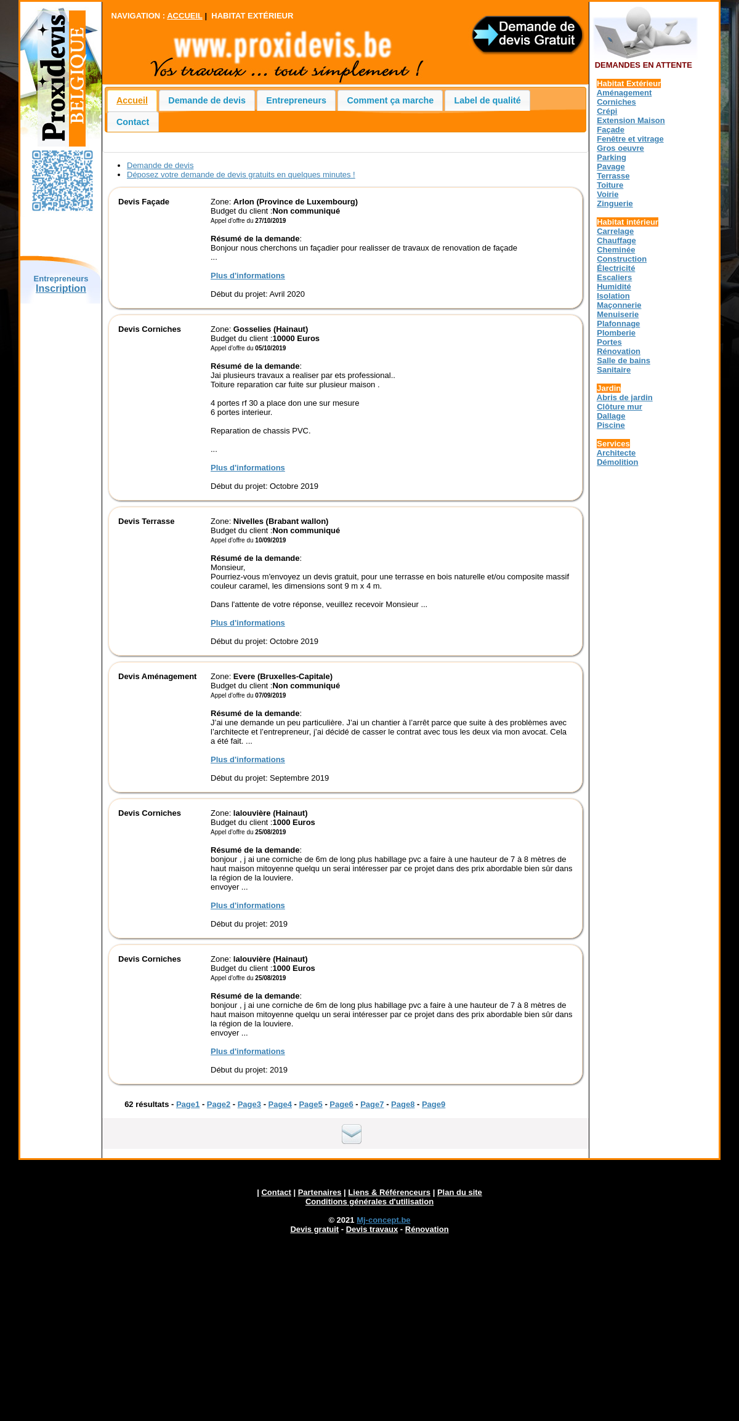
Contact (132, 122)
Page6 (341, 1104)
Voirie (607, 194)
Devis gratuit (314, 1229)
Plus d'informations (248, 275)
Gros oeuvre (620, 148)
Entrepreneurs (296, 100)
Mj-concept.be (383, 1220)
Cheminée (616, 249)
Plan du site (459, 1192)
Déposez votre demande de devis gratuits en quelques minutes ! (241, 174)
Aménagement (624, 92)
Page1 (188, 1104)
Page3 (249, 1104)
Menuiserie (618, 314)
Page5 (310, 1104)
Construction (622, 259)
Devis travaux (372, 1229)
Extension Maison (631, 120)
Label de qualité (487, 100)
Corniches (616, 102)
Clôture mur (619, 406)
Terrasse (613, 175)
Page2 (218, 1104)
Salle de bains (623, 360)
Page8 (402, 1104)
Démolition (617, 462)
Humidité (614, 286)
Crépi (607, 111)
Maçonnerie (619, 305)
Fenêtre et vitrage (630, 138)
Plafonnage (618, 323)
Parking (611, 157)
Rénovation (618, 351)
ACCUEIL (185, 15)
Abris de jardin (625, 397)
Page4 (280, 1104)
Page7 (372, 1104)
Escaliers (614, 277)
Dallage (611, 416)
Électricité (616, 268)
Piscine (611, 425)
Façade (610, 129)
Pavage (611, 166)
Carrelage (615, 231)
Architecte (616, 452)
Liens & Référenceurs (389, 1192)
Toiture (610, 185)
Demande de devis (207, 100)
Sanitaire (614, 369)
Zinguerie (615, 203)
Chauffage (616, 240)
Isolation (613, 295)
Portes (609, 342)
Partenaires (320, 1192)
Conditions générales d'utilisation (369, 1201)
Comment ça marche (390, 100)
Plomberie (616, 332)
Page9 (433, 1104)
